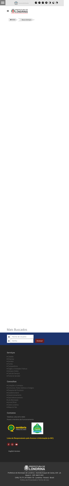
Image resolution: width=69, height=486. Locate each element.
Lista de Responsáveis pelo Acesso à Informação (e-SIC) (30, 438)
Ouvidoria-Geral (13, 393)
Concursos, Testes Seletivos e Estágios (21, 388)
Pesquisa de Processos (16, 390)
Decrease (39, 2)
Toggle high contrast (50, 2)
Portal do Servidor (14, 376)
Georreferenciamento (15, 398)
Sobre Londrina (13, 405)
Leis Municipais (13, 400)
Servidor (11, 361)
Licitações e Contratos (15, 385)
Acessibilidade (23, 3)
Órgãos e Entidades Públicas (17, 369)
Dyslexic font (46, 2)
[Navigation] (8, 11)
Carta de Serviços (14, 373)
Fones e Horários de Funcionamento (20, 419)
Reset (43, 2)
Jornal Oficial (12, 402)
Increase (36, 2)
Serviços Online (13, 371)
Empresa (11, 359)
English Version (14, 451)
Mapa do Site (12, 407)
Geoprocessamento (14, 395)
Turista (10, 364)
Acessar (40, 341)
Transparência (13, 366)
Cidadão (11, 357)
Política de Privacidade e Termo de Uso (34, 480)
